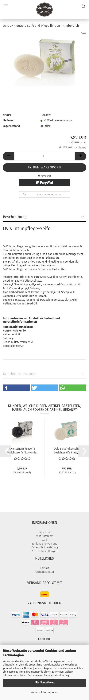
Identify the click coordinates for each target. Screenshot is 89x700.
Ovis (83, 33)
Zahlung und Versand (44, 543)
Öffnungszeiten (44, 571)
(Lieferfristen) (66, 120)
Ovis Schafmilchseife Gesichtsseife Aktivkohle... (22, 450)
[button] (8, 156)
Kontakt (44, 568)
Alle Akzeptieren (44, 682)
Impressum (44, 532)
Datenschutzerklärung (56, 675)
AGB (44, 539)
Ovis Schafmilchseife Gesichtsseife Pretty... (67, 450)
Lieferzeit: (9, 120)
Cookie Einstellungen (44, 551)
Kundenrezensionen (20, 374)
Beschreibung (14, 217)
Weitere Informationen (44, 692)
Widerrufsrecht (44, 536)
